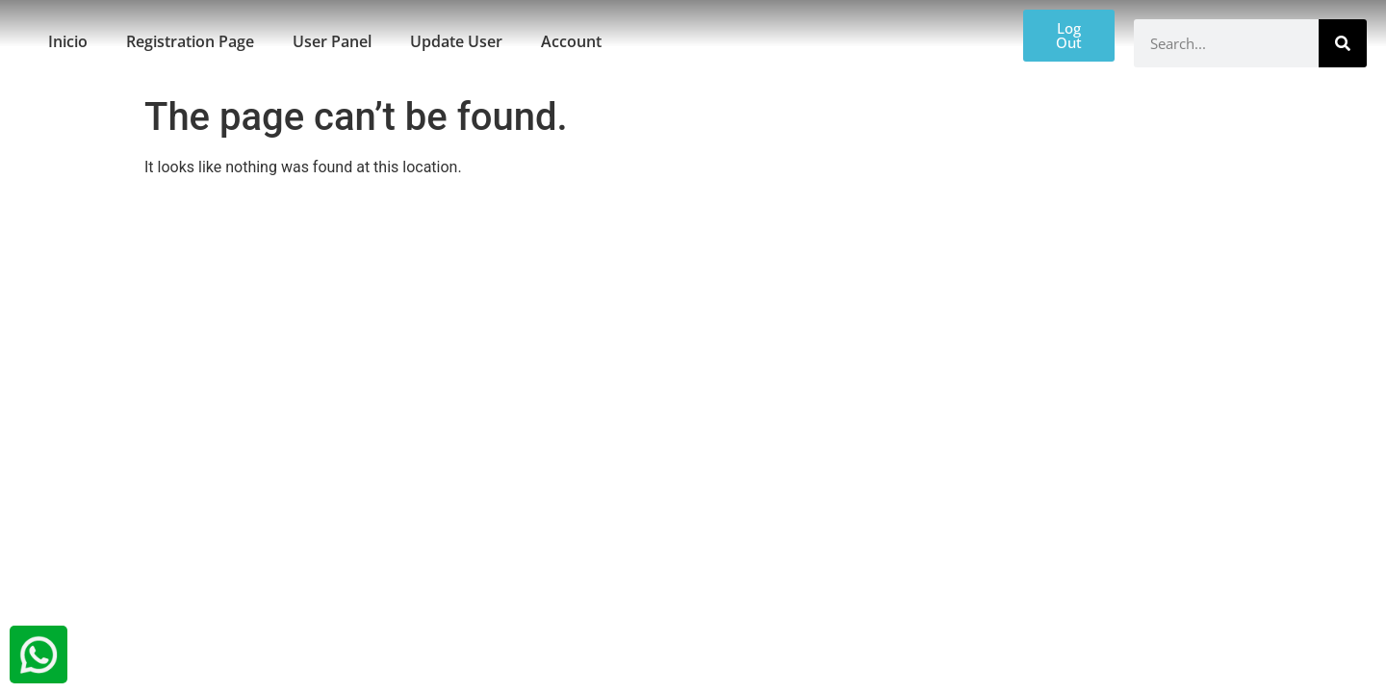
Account (571, 41)
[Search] (1343, 43)
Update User (456, 41)
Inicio (68, 41)
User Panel (332, 41)
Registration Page (190, 41)
